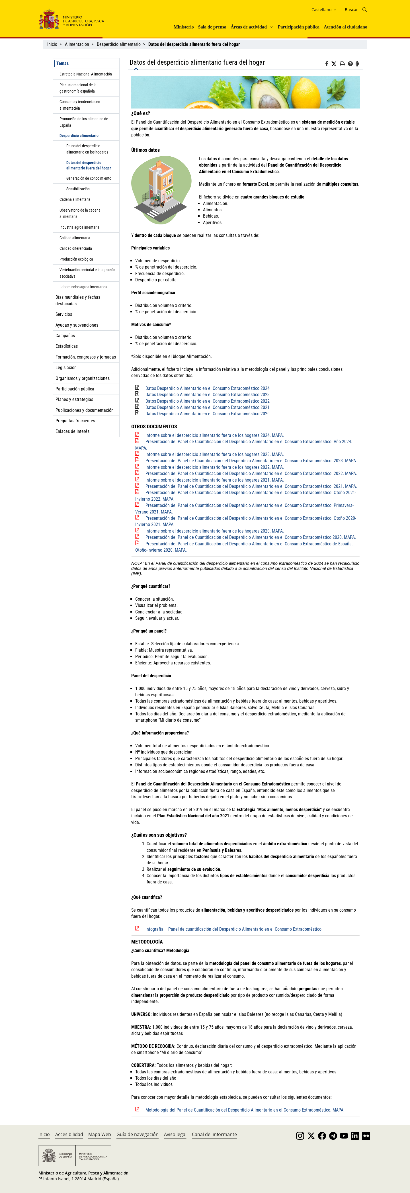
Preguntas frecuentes (75, 420)
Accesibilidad (69, 1134)
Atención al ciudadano (345, 26)
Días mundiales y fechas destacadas (78, 300)
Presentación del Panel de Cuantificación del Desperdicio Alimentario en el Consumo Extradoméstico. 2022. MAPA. (251, 473)
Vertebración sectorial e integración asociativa (87, 272)
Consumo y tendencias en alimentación (80, 104)
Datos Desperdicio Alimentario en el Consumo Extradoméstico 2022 (207, 401)
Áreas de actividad (249, 26)
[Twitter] (335, 64)
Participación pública (298, 26)
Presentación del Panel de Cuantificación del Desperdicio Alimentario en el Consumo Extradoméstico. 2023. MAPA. (251, 460)
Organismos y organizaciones (83, 378)
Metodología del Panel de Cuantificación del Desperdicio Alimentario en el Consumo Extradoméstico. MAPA (244, 1110)
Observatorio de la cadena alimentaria (80, 213)
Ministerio (184, 26)
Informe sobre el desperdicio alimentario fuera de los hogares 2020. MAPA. (214, 531)
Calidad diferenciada (76, 248)
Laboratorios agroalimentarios (83, 287)
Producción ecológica (76, 259)
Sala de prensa (212, 26)
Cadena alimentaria (75, 199)
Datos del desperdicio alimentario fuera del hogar (88, 165)
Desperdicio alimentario (119, 44)
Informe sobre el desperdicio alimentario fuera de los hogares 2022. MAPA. (214, 467)
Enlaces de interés (72, 431)
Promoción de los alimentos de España (84, 121)
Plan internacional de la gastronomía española (78, 88)
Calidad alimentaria (75, 238)
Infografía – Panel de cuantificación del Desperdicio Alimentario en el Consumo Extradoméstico (233, 929)
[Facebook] (328, 64)
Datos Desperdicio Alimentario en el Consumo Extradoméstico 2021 (207, 407)
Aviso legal (175, 1134)
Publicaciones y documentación (85, 410)
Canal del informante (214, 1134)
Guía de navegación (137, 1134)
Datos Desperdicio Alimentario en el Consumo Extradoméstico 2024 (207, 388)
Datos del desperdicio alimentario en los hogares (87, 149)
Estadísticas (67, 346)
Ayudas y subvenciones (77, 325)
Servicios (64, 314)
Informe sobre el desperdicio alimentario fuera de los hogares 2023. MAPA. (214, 454)
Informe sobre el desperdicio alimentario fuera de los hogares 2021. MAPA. (214, 480)
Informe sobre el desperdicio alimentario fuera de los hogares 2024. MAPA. (214, 435)
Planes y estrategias (74, 399)
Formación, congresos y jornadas (86, 357)
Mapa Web (99, 1134)
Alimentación (77, 44)
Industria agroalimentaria (79, 227)
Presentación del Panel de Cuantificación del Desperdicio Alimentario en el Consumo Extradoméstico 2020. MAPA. (250, 537)
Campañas (65, 335)
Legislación (66, 367)
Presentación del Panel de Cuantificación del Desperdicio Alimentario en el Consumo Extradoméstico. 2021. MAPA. (251, 486)
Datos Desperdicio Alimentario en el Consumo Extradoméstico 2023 (207, 394)
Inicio (52, 44)
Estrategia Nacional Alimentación (86, 74)
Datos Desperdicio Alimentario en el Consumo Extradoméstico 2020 (207, 413)
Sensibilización (78, 189)
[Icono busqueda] (364, 10)
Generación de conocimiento (88, 178)
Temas (62, 63)
